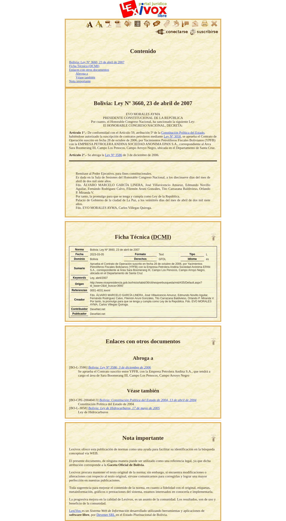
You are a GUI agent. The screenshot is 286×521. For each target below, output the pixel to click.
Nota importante (79, 81)
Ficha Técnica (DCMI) (84, 66)
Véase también (85, 77)
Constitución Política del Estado (182, 132)
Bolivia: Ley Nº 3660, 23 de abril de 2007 (96, 62)
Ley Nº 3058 (172, 136)
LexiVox (75, 511)
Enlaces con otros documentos (89, 70)
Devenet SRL (106, 515)
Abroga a (82, 73)
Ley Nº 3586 (113, 155)
